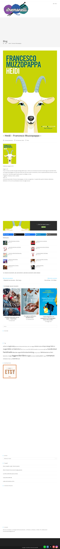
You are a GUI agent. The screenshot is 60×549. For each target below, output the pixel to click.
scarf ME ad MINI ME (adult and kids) (10, 473)
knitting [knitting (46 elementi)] (31, 352)
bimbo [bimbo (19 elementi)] (26, 346)
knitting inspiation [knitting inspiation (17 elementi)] (37, 352)
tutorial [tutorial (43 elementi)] (14, 359)
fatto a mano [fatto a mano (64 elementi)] (13, 349)
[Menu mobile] (55, 3)
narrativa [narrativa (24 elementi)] (33, 356)
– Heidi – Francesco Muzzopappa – (15, 43)
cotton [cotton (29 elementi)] (40, 346)
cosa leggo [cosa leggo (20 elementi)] (32, 346)
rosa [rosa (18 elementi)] (11, 358)
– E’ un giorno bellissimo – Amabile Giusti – (30, 316)
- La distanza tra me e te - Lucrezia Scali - (41, 241)
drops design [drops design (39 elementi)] (46, 346)
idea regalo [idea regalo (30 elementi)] (18, 352)
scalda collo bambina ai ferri (8, 481)
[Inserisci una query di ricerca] (30, 326)
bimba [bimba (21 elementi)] (20, 346)
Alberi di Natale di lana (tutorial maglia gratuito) (12, 470)
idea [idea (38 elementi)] (13, 352)
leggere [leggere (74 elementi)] (15, 355)
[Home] (3, 43)
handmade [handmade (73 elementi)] (7, 352)
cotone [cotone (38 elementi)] (36, 346)
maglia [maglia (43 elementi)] (29, 356)
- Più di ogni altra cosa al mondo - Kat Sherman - (42, 247)
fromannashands (9, 140)
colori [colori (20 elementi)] (28, 346)
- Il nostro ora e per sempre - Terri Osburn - (42, 259)
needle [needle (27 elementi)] (37, 356)
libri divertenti (20, 272)
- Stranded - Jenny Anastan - (40, 265)
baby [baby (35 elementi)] (13, 346)
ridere (35, 272)
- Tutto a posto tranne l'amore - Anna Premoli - (14, 247)
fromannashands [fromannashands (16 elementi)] (41, 349)
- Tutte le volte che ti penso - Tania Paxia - (14, 241)
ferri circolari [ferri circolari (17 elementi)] (26, 349)
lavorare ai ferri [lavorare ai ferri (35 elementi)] (48, 352)
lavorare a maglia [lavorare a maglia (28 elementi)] (7, 356)
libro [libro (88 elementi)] (24, 355)
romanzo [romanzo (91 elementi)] (50, 355)
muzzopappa (30, 272)
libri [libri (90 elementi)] (20, 355)
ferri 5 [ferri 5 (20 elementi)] (22, 349)
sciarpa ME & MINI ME (7, 477)
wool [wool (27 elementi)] (18, 359)
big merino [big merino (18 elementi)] (17, 346)
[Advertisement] (30, 29)
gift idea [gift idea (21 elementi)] (45, 349)
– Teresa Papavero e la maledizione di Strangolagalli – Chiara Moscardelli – (48, 318)
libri (28, 140)
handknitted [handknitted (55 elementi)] (52, 349)
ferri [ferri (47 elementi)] (19, 349)
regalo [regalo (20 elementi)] (45, 356)
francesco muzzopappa (9, 272)
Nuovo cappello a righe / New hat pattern (11, 466)
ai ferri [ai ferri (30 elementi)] (5, 346)
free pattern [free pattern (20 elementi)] (35, 349)
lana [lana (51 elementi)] (42, 352)
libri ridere (25, 272)
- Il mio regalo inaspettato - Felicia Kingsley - (42, 253)
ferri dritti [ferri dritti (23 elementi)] (31, 349)
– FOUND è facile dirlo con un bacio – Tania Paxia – (11, 318)
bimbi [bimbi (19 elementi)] (23, 346)
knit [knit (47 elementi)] (22, 352)
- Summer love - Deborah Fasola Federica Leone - (15, 253)
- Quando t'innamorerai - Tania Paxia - (13, 265)
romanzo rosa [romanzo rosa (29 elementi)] (6, 359)
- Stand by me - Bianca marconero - (13, 259)
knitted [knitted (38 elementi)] (26, 352)
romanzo (38, 272)
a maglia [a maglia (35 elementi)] (9, 346)
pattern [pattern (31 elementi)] (41, 356)
